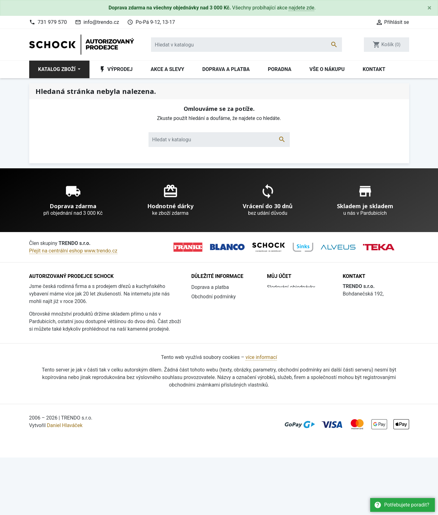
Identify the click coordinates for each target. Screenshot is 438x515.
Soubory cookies (209, 344)
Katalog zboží (57, 69)
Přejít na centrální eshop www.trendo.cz (73, 251)
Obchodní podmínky (213, 297)
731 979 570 (52, 22)
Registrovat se (283, 306)
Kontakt (374, 69)
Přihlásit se (279, 297)
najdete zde (301, 8)
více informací (261, 415)
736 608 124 (367, 334)
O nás (197, 306)
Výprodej (115, 69)
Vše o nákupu (326, 69)
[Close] (429, 7)
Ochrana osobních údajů (218, 334)
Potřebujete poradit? (401, 505)
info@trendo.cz (101, 22)
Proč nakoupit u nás (213, 315)
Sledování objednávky (291, 287)
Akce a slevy (167, 69)
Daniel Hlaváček (64, 483)
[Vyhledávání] (246, 44)
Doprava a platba (226, 69)
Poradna (279, 69)
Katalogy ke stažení (213, 325)
